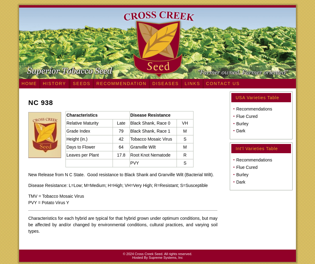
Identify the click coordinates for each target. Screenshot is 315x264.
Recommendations (254, 109)
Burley (242, 123)
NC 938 (40, 103)
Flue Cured (246, 116)
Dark (240, 130)
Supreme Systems (163, 257)
